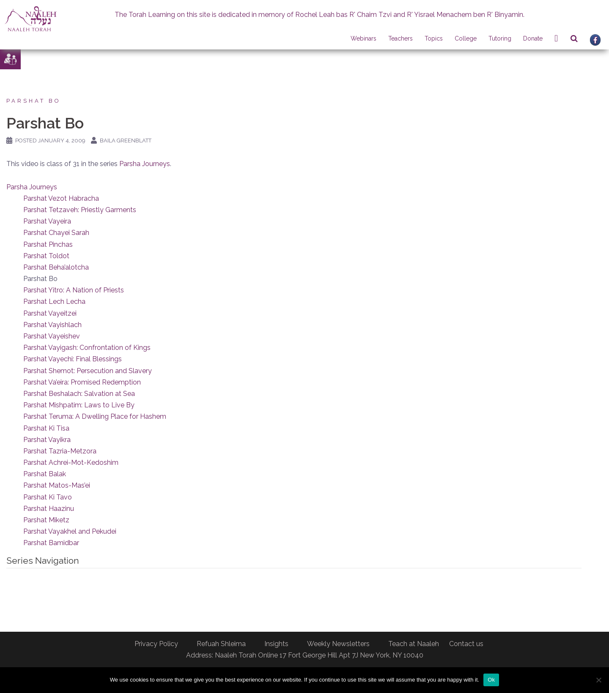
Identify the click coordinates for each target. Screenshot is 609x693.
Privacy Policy (156, 644)
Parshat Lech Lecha (54, 301)
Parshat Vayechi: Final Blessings (72, 359)
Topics (434, 38)
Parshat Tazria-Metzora (59, 451)
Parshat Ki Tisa (46, 428)
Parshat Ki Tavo (47, 497)
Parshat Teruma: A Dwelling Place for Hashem (94, 416)
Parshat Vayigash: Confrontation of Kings (87, 348)
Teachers (400, 38)
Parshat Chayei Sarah (56, 233)
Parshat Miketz (46, 520)
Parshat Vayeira (47, 221)
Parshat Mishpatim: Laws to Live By (78, 405)
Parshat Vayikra (47, 440)
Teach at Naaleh (413, 644)
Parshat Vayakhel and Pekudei (69, 531)
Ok (491, 680)
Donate (533, 38)
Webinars (363, 38)
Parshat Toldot (46, 256)
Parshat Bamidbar (51, 543)
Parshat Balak (44, 474)
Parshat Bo (33, 101)
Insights (276, 644)
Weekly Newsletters (338, 644)
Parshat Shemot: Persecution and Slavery (87, 371)
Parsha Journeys (144, 164)
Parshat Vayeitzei (50, 313)
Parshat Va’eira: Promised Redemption (82, 382)
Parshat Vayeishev (51, 336)
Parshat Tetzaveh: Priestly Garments (79, 210)
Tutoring (499, 38)
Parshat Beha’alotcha (56, 267)
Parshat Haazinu (48, 509)
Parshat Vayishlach (52, 325)
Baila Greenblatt (125, 140)
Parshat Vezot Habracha (61, 198)
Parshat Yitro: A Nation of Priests (73, 290)
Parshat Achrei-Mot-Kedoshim (70, 462)
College (466, 38)
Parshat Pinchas (48, 244)
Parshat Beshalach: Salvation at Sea (79, 394)
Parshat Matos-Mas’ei (56, 485)
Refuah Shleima (221, 644)
